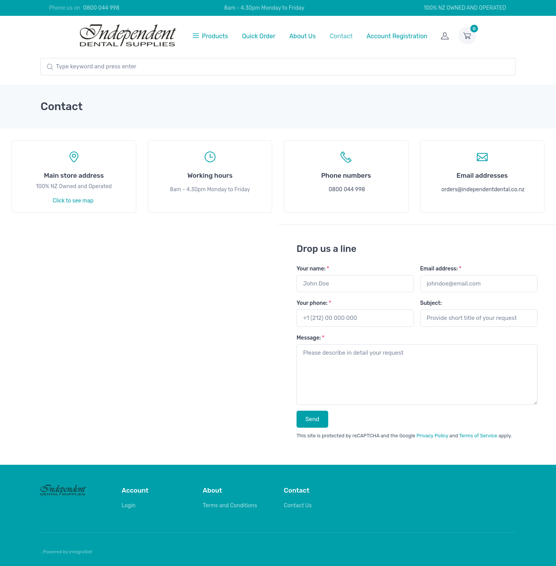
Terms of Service (478, 436)
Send (312, 419)
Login (129, 505)
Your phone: (314, 303)
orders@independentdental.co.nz (483, 189)
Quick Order (259, 36)
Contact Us (298, 505)
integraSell (80, 551)
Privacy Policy (432, 436)
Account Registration (396, 36)
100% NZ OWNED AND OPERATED (460, 8)
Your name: (313, 268)
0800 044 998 (101, 8)
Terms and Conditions (230, 505)
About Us (302, 36)
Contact (341, 36)
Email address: (440, 268)
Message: (310, 338)
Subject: (431, 303)
